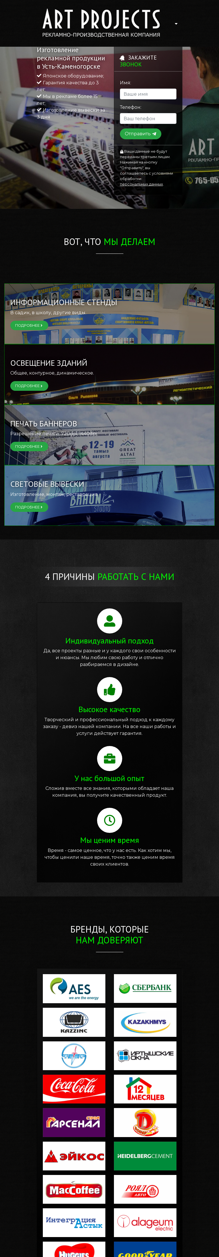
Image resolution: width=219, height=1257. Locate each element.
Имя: (125, 82)
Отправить (140, 133)
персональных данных (141, 184)
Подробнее (29, 325)
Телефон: (130, 107)
